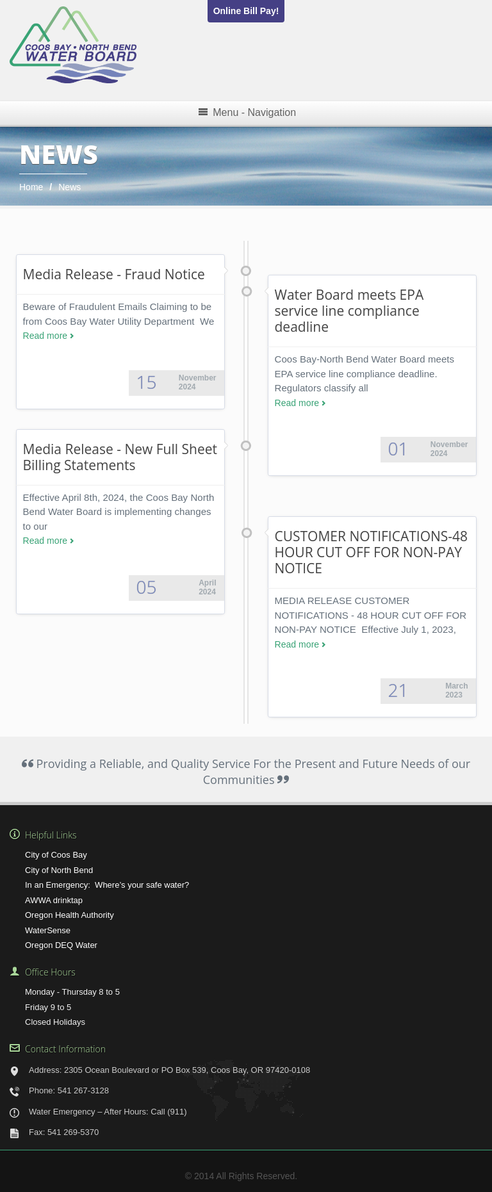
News (69, 187)
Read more (45, 336)
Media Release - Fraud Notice (114, 274)
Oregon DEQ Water (61, 945)
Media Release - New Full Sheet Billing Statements (120, 457)
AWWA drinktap (54, 900)
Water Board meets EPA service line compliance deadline (349, 311)
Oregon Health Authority (69, 915)
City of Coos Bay (56, 855)
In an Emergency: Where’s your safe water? (107, 885)
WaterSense (47, 930)
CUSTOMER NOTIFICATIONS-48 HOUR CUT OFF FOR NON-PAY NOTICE (371, 552)
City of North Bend (59, 870)
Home (31, 187)
